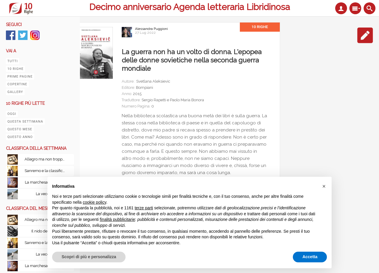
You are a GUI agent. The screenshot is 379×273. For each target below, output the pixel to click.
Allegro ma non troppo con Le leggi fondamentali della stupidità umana (47, 159)
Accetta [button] (309, 256)
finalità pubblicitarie (117, 219)
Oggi (11, 114)
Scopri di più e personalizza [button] (89, 256)
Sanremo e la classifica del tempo (47, 170)
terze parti (144, 207)
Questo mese (19, 129)
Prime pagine (20, 76)
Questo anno (20, 137)
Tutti (12, 61)
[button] (324, 186)
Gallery (15, 92)
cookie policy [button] (94, 202)
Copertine (17, 84)
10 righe (15, 69)
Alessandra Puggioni (151, 29)
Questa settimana (25, 121)
